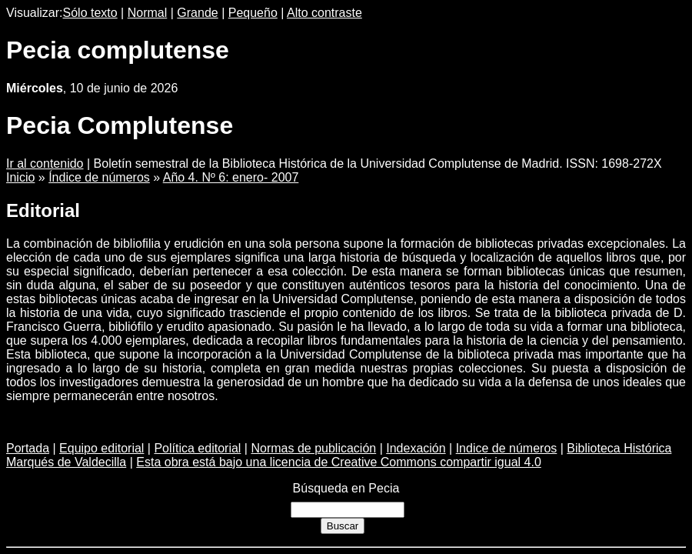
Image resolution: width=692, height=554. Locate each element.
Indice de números (506, 448)
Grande (197, 12)
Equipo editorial (101, 448)
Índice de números (99, 177)
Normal (148, 12)
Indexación (415, 448)
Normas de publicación (313, 448)
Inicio (20, 177)
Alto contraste (324, 12)
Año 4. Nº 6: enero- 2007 (231, 177)
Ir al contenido (45, 163)
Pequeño (253, 12)
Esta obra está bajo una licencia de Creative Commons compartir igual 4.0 (338, 462)
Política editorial (197, 448)
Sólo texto (90, 12)
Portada (27, 448)
